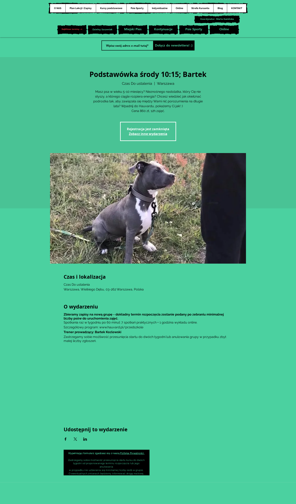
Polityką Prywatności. (132, 453)
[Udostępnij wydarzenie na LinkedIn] (85, 439)
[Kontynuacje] (163, 29)
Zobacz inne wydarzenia (148, 134)
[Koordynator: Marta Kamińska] (217, 19)
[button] (72, 30)
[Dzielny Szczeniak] (102, 29)
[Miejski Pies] (132, 29)
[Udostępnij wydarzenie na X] (75, 439)
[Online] (224, 29)
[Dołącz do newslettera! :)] (174, 45)
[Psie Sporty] (193, 29)
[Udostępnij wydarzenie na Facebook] (65, 439)
